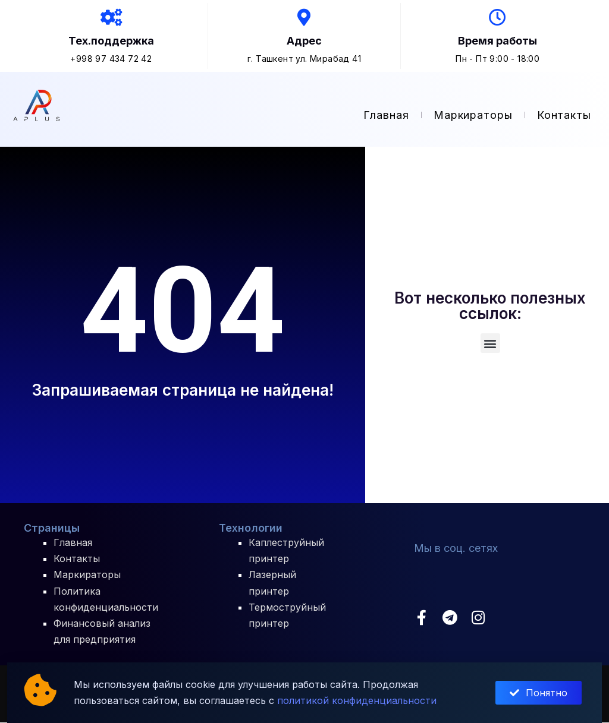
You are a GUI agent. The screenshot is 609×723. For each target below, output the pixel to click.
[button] (490, 343)
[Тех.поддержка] (111, 18)
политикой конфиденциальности (357, 700)
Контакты (564, 115)
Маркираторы (473, 115)
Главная (386, 115)
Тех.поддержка (111, 41)
